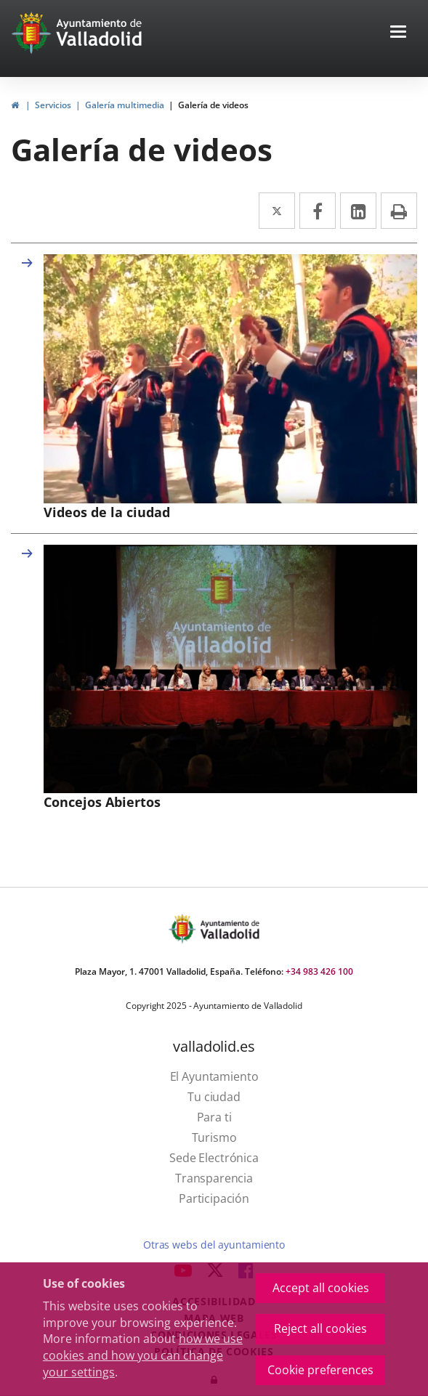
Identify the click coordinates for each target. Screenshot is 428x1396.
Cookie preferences (320, 1370)
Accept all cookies (320, 1288)
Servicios (53, 105)
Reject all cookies (320, 1328)
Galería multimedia (124, 105)
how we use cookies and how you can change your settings (143, 1355)
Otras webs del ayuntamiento (214, 1244)
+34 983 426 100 (319, 971)
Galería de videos (213, 105)
